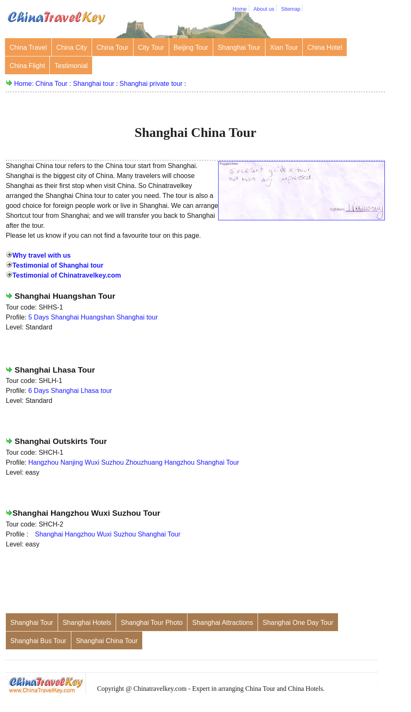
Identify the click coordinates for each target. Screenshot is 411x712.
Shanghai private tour (150, 83)
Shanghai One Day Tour (298, 622)
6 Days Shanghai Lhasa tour (70, 390)
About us (264, 9)
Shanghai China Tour (107, 640)
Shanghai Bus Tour (38, 640)
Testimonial (71, 65)
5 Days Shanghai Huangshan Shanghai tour (93, 317)
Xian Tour (284, 47)
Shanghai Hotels (87, 622)
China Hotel (324, 47)
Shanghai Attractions (222, 622)
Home (240, 9)
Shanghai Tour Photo (151, 622)
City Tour (151, 47)
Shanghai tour (93, 83)
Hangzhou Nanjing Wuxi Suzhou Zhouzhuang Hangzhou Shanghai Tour (133, 462)
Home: (25, 83)
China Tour (113, 47)
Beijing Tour (191, 47)
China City (71, 47)
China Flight (27, 65)
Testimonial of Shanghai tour (57, 265)
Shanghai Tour (239, 47)
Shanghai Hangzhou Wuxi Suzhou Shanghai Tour (107, 534)
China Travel (28, 47)
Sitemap (290, 9)
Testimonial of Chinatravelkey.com (66, 275)
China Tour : (54, 83)
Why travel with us (41, 255)
